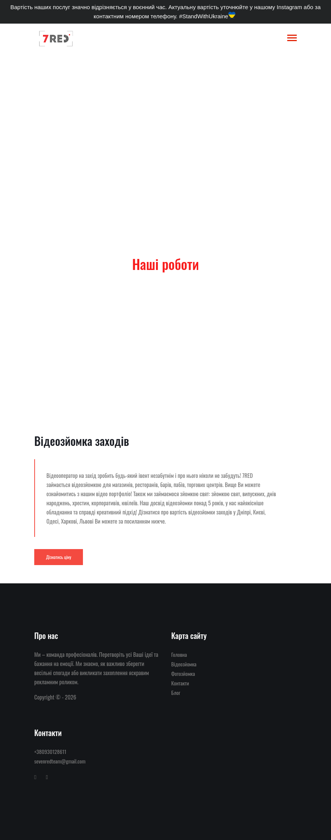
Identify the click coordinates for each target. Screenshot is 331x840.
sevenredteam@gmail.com (60, 761)
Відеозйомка (85, 156)
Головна (54, 156)
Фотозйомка (183, 673)
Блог (175, 692)
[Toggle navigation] (292, 39)
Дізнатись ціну (58, 557)
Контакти (180, 683)
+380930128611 (50, 751)
